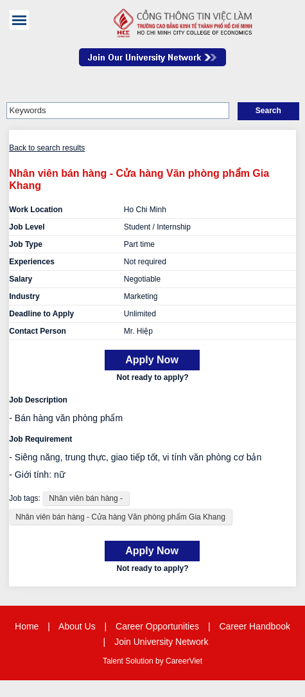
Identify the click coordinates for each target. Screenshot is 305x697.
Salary (20, 279)
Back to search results (47, 147)
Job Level (26, 226)
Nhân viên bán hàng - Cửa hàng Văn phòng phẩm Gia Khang (120, 516)
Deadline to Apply (41, 313)
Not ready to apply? (152, 377)
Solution (140, 660)
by (160, 660)
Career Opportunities (157, 626)
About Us (77, 626)
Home (27, 626)
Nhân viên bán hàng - (86, 498)
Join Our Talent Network (152, 63)
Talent (114, 660)
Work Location (35, 209)
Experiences (32, 261)
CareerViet (184, 660)
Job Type (25, 244)
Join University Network (161, 642)
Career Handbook (254, 626)
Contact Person (37, 331)
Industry (24, 296)
